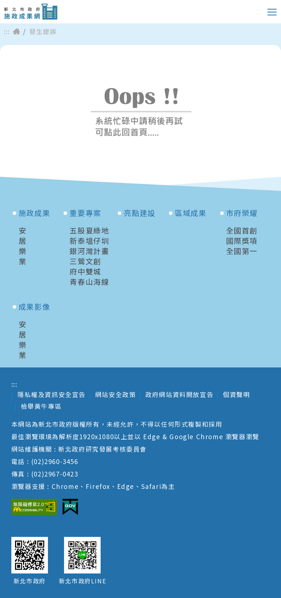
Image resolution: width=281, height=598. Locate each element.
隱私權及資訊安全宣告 (52, 394)
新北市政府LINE (82, 581)
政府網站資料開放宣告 (179, 394)
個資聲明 (236, 394)
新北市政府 (30, 581)
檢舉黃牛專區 (41, 406)
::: (7, 31)
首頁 (16, 31)
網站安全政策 (115, 394)
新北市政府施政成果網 (30, 12)
